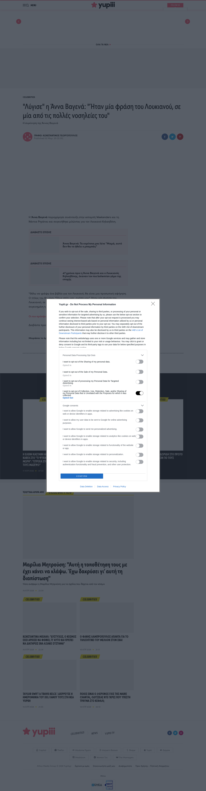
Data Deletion (86, 486)
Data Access (103, 486)
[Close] (154, 304)
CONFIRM (81, 476)
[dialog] (103, 395)
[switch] (139, 362)
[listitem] (103, 355)
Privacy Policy (119, 486)
